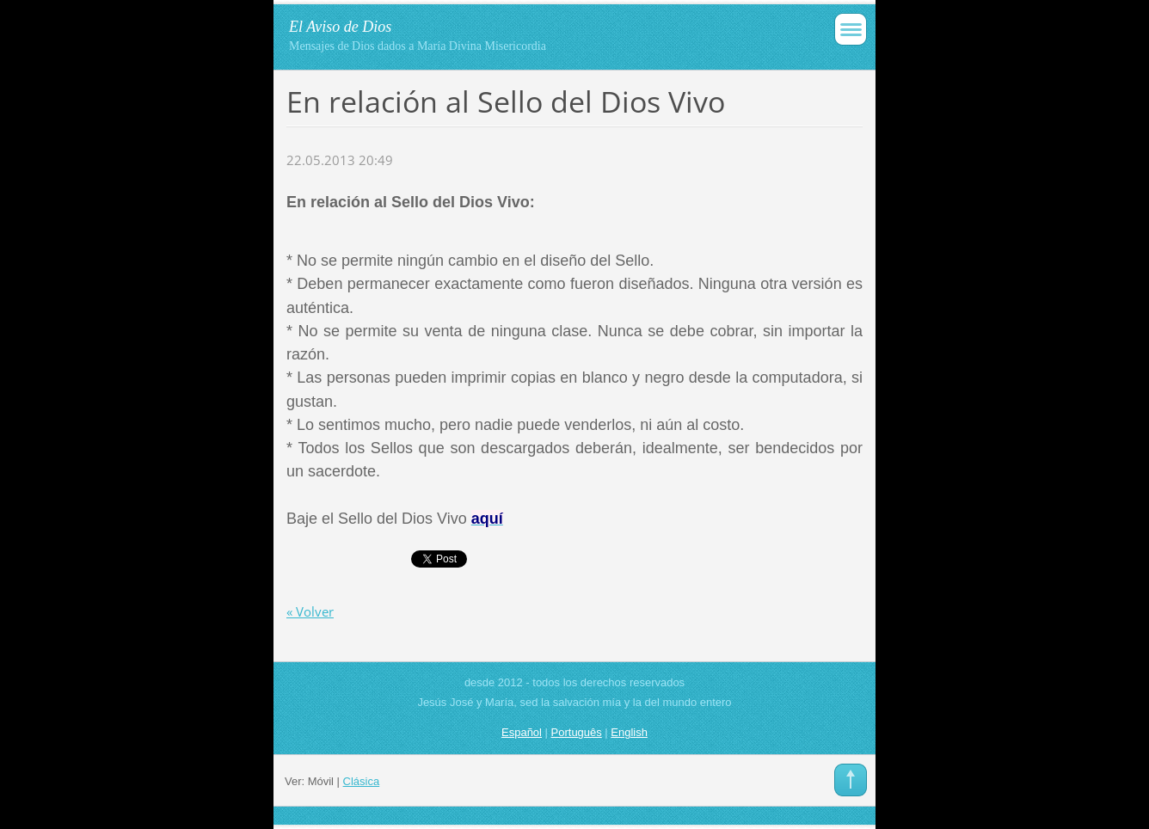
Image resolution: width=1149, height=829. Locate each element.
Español (521, 732)
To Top (850, 780)
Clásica (361, 781)
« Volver (310, 611)
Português (576, 732)
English (629, 732)
